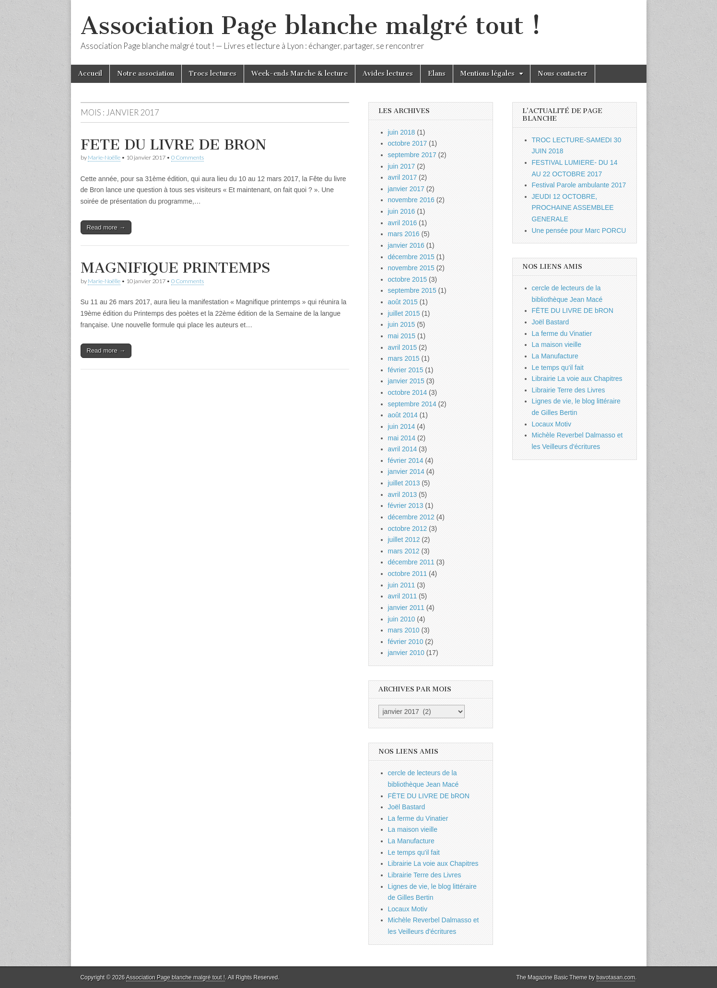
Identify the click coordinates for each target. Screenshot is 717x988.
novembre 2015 (411, 268)
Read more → (106, 227)
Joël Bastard (406, 807)
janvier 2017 (406, 189)
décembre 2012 (411, 517)
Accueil (90, 73)
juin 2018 (401, 132)
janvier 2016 (406, 245)
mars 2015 (404, 358)
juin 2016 (401, 211)
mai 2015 (402, 336)
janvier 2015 (406, 381)
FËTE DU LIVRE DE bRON (429, 796)
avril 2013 (402, 494)
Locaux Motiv (407, 909)
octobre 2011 (407, 573)
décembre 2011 (411, 562)
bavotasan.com (616, 977)
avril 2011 (402, 596)
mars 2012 (404, 551)
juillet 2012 (404, 539)
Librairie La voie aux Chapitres (433, 863)
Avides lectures (388, 73)
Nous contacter (563, 73)
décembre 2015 (411, 257)
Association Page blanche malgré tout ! (311, 25)
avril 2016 (402, 223)
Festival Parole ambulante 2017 (579, 185)
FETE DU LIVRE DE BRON (173, 144)
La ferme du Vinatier (418, 818)
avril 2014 (402, 449)
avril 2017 (402, 177)
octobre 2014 (407, 392)
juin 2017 (401, 166)
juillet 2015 (404, 313)
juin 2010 (401, 619)
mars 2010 (404, 630)
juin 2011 (401, 585)
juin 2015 (401, 324)
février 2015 (405, 370)
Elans (437, 73)
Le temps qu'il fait (414, 852)
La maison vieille (413, 829)
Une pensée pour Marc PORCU (579, 230)
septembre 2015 (412, 290)
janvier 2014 (406, 471)
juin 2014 (401, 426)
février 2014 (405, 460)
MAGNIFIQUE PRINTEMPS (175, 267)
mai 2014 (402, 438)
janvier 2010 (406, 652)
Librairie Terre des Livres (424, 875)
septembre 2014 (412, 404)
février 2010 (405, 641)
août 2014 (403, 415)
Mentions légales (487, 73)
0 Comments (187, 157)
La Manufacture (411, 841)
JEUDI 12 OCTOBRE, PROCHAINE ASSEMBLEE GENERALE (573, 208)
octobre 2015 (407, 279)
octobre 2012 (407, 528)
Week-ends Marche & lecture (299, 73)
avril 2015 (402, 347)
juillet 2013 (404, 483)
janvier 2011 (406, 607)
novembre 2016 (411, 200)
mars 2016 (404, 234)
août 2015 (403, 302)
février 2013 (405, 505)
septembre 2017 (412, 155)
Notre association (145, 73)
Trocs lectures (212, 73)
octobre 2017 (407, 143)
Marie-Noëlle (104, 157)
